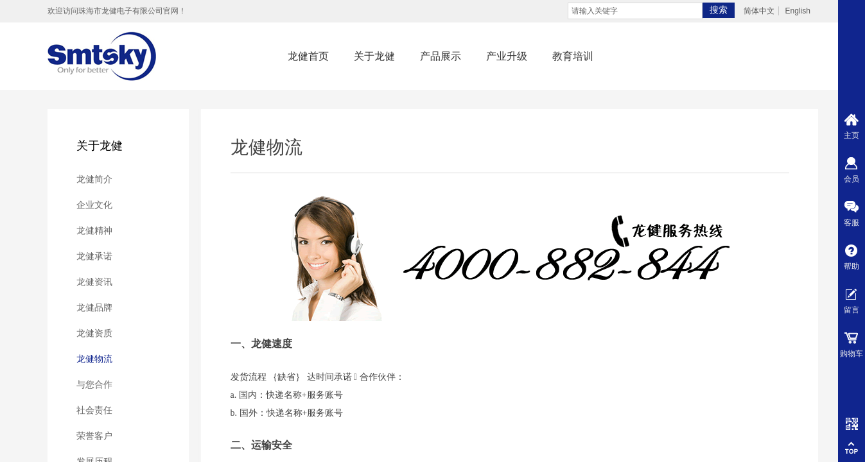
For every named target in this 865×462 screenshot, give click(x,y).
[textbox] (635, 11)
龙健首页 (308, 56)
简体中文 (759, 10)
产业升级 (506, 56)
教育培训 (572, 56)
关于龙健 (374, 56)
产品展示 (440, 56)
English (797, 10)
